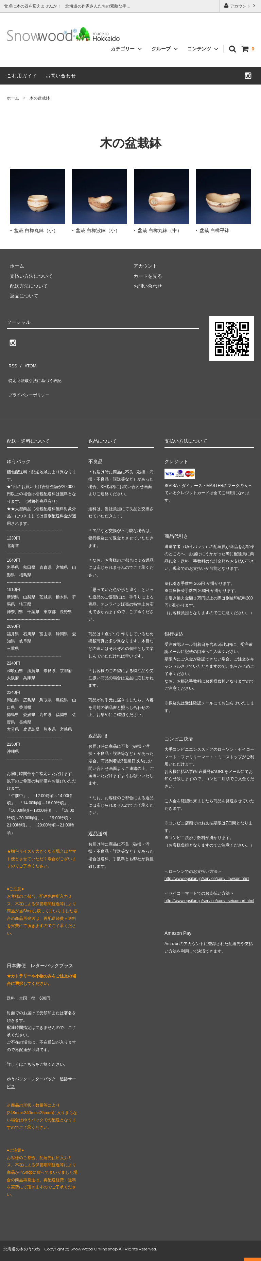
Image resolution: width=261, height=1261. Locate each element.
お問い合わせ (61, 75)
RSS (12, 363)
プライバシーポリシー (30, 383)
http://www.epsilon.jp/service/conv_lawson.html (206, 865)
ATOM (27, 363)
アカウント (240, 6)
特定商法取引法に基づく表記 (38, 374)
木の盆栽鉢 (40, 98)
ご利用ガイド (22, 75)
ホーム (13, 98)
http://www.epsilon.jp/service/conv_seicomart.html (209, 887)
